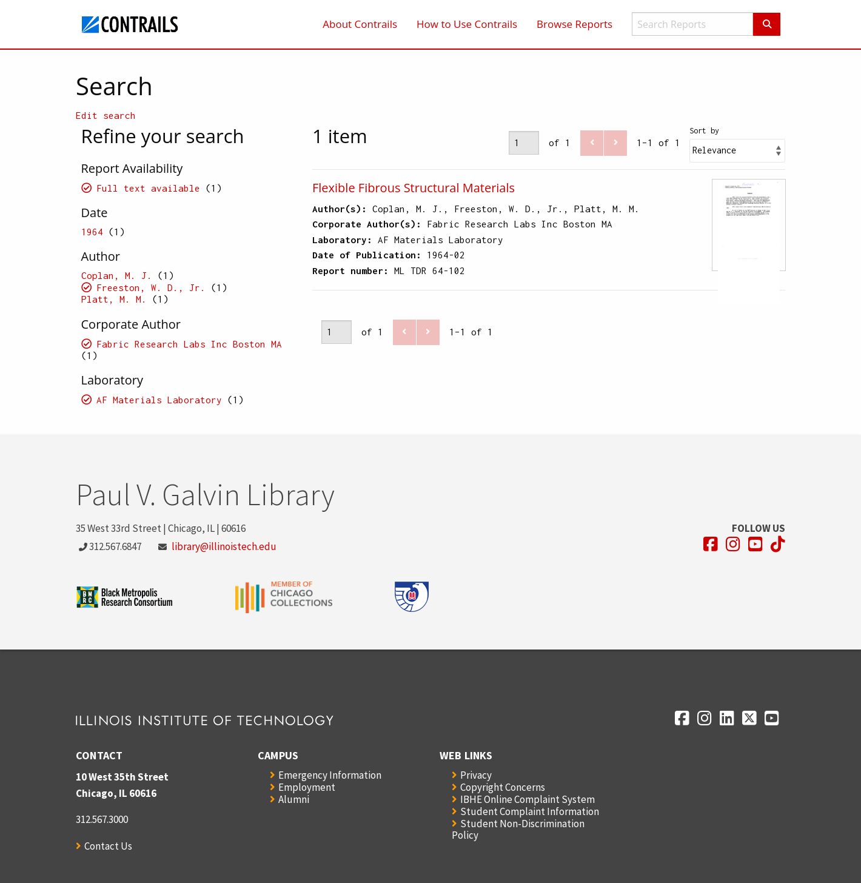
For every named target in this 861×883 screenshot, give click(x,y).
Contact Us (108, 846)
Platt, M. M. (114, 299)
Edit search (106, 115)
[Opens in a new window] (710, 544)
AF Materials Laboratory (159, 399)
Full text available (148, 188)
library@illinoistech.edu (224, 546)
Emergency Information (329, 775)
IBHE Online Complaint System (527, 799)
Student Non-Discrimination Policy (518, 829)
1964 (92, 231)
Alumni (293, 799)
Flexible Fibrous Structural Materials (413, 188)
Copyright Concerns (502, 787)
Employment (306, 787)
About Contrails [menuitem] (360, 24)
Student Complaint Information (529, 811)
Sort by (704, 130)
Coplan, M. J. (116, 275)
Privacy (476, 775)
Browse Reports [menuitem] (574, 24)
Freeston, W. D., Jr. (151, 287)
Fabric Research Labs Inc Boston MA (189, 343)
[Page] (524, 143)
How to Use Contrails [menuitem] (467, 24)
